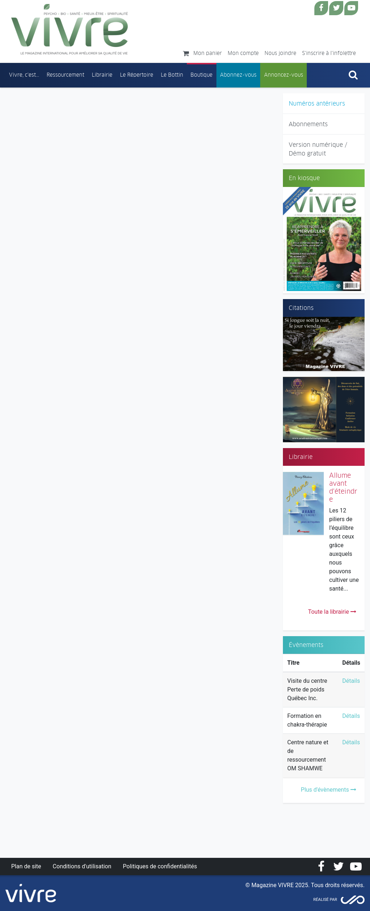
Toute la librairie (332, 611)
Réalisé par (325, 899)
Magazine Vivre (69, 29)
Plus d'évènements (328, 789)
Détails (351, 680)
